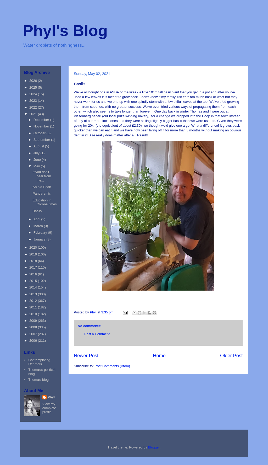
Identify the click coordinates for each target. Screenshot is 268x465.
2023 (33, 101)
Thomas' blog (38, 380)
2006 (33, 341)
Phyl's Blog (65, 30)
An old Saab (41, 187)
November (42, 126)
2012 (33, 301)
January (40, 239)
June (38, 160)
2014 (33, 287)
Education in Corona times (44, 202)
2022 (33, 107)
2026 (33, 81)
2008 (33, 327)
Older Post (231, 355)
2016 (33, 274)
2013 (33, 294)
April (37, 219)
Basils (37, 211)
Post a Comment (97, 334)
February (41, 232)
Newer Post (86, 355)
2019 (33, 254)
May (37, 166)
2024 (33, 94)
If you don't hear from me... (41, 176)
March (39, 226)
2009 (33, 321)
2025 (33, 87)
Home (159, 355)
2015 (33, 281)
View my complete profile (49, 408)
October (40, 133)
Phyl (51, 397)
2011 (33, 307)
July (37, 153)
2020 (33, 247)
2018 (33, 261)
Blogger (154, 447)
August (39, 146)
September (42, 140)
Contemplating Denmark (39, 362)
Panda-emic (41, 193)
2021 (33, 114)
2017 (33, 267)
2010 (33, 314)
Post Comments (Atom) (112, 366)
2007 (33, 334)
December (42, 120)
